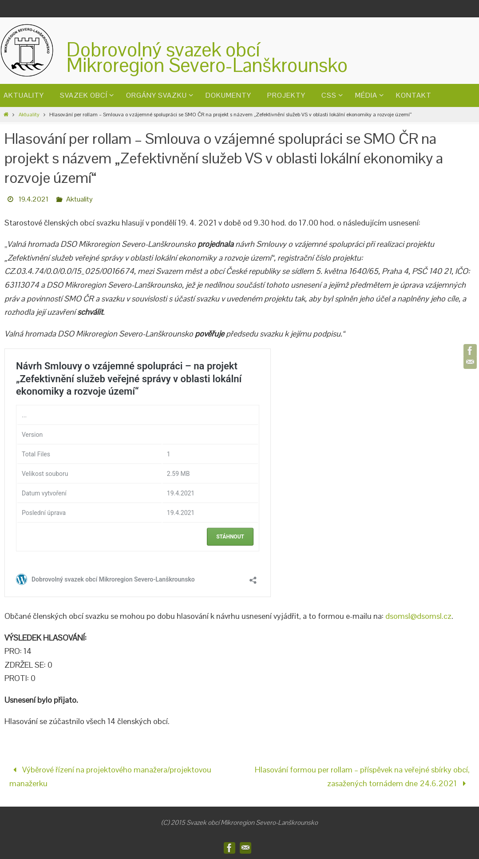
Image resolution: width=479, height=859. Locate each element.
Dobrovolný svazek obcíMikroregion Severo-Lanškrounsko (207, 57)
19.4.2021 (33, 199)
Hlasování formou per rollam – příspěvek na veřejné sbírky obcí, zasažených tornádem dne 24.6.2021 (362, 776)
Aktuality (29, 114)
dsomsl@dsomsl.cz (418, 616)
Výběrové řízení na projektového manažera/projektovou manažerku (110, 776)
